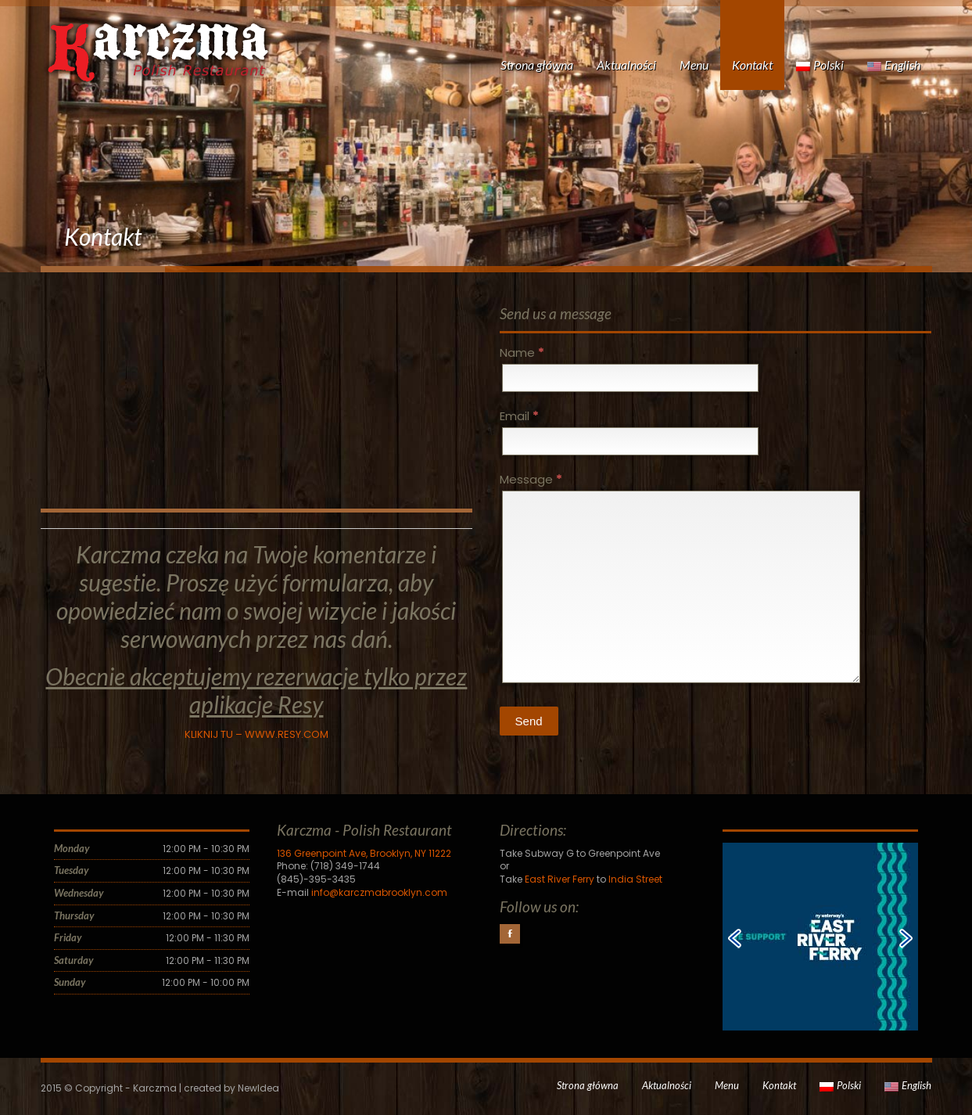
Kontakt (752, 64)
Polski (820, 64)
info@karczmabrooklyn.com (379, 892)
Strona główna (536, 64)
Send (529, 721)
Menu (694, 64)
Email (519, 416)
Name (521, 352)
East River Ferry (559, 879)
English (893, 64)
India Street (635, 879)
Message (530, 479)
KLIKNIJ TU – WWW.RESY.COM (256, 734)
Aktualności (626, 64)
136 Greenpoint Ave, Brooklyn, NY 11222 (364, 853)
